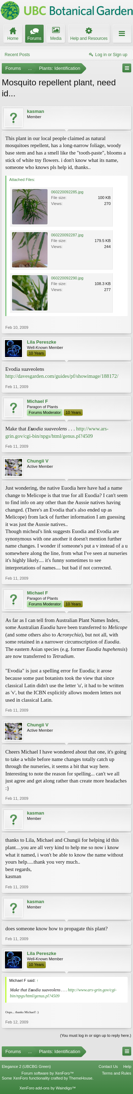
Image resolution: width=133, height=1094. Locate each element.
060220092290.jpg (67, 278)
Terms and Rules (116, 1073)
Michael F (37, 401)
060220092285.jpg (67, 192)
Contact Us (108, 1066)
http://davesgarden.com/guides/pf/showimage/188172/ (61, 376)
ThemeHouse (80, 1078)
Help (127, 1066)
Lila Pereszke (41, 342)
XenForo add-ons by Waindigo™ (48, 1088)
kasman (35, 111)
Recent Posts (17, 54)
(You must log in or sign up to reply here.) (95, 1035)
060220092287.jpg (67, 235)
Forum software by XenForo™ (48, 1073)
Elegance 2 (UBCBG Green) (26, 1066)
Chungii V (38, 461)
